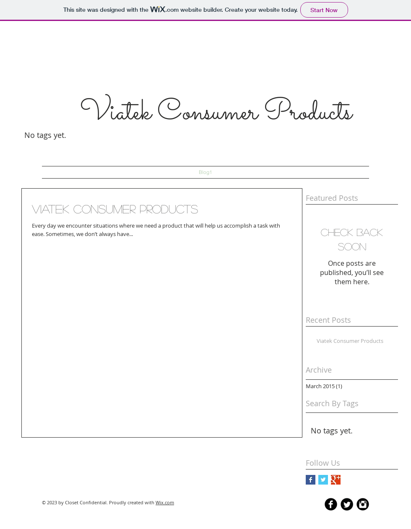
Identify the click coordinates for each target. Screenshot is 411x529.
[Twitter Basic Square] (323, 480)
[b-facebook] (331, 504)
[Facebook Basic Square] (310, 480)
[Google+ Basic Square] (336, 480)
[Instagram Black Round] (362, 504)
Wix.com (165, 502)
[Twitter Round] (347, 504)
